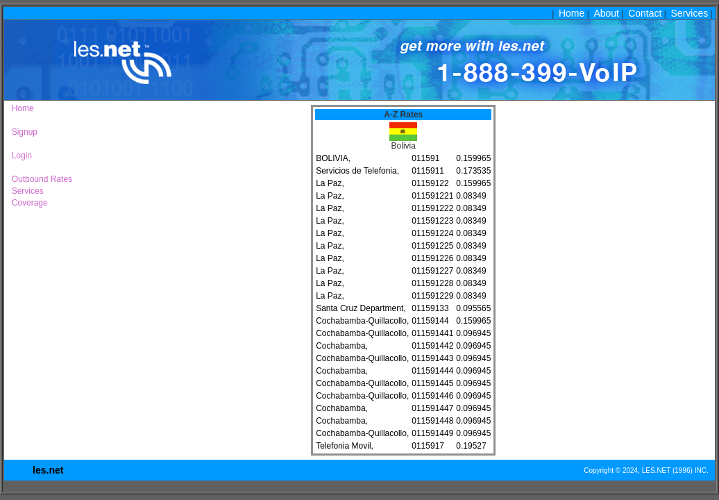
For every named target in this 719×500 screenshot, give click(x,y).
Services (690, 13)
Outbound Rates (39, 179)
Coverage (27, 203)
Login (19, 155)
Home (571, 13)
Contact (644, 13)
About (606, 13)
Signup (22, 132)
